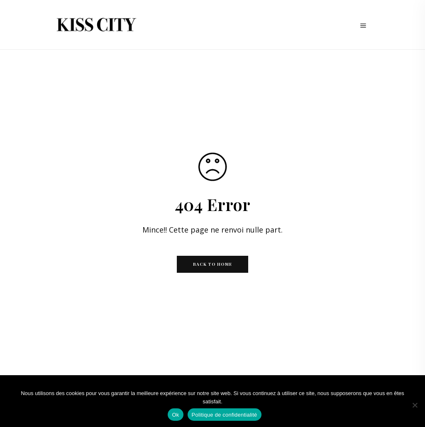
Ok (175, 415)
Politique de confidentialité (224, 415)
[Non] (414, 405)
